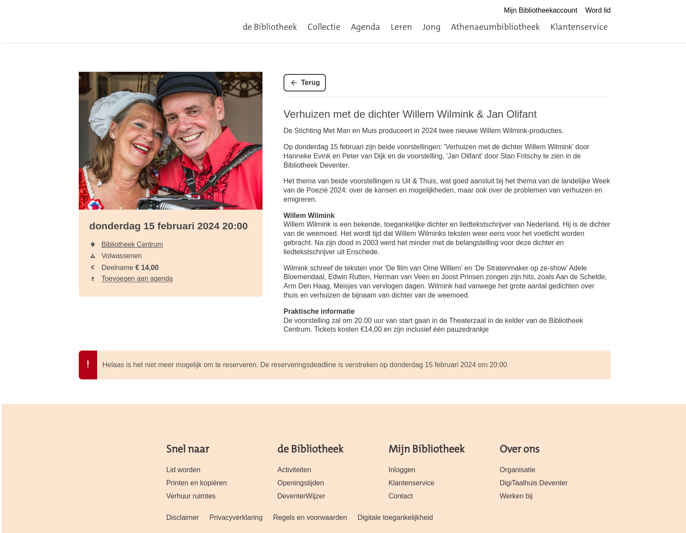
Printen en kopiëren (196, 483)
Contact (400, 496)
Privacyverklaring (236, 517)
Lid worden (183, 469)
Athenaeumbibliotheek (495, 26)
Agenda (365, 26)
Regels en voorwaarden (310, 517)
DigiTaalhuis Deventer (533, 483)
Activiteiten (294, 469)
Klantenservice (579, 26)
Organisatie (518, 469)
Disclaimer (182, 517)
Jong (432, 26)
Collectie (324, 26)
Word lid (598, 10)
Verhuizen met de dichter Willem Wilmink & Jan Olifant (410, 114)
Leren (401, 26)
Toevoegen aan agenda (137, 278)
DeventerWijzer (301, 496)
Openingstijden (300, 483)
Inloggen (401, 469)
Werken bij (516, 496)
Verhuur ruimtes (191, 496)
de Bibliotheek (270, 26)
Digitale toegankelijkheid (395, 517)
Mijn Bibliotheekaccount (541, 10)
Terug (310, 82)
